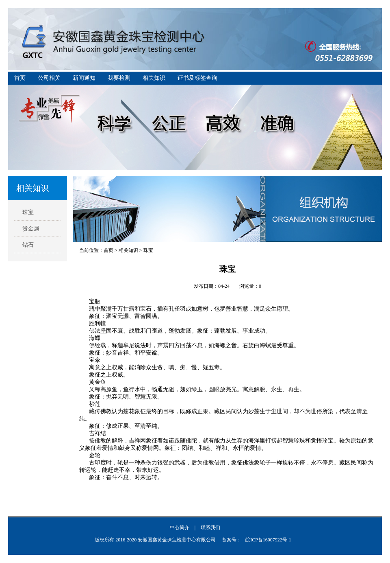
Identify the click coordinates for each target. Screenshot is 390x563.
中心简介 (179, 527)
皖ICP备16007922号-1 (268, 540)
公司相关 (49, 78)
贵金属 (30, 229)
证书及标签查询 (197, 78)
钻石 (28, 245)
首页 (20, 78)
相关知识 (154, 78)
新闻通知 (84, 78)
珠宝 (28, 212)
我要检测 (119, 78)
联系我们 (210, 527)
